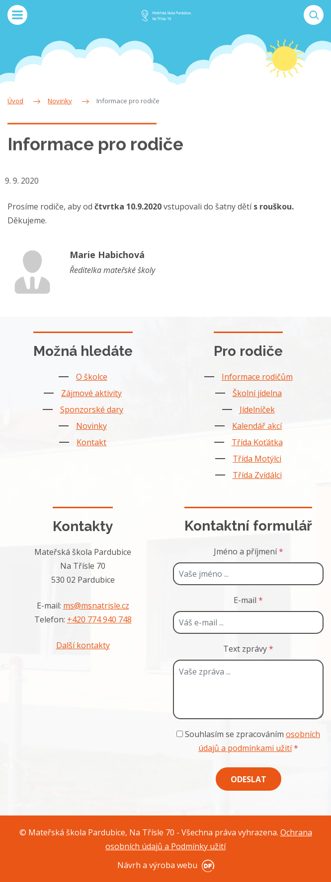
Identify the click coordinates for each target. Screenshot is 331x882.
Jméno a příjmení (248, 551)
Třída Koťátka (257, 442)
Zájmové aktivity (91, 393)
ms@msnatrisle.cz (96, 605)
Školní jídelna (257, 393)
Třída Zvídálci (257, 475)
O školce (91, 376)
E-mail (248, 600)
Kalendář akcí (257, 425)
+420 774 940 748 (99, 619)
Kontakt (91, 442)
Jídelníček (257, 409)
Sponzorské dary (91, 409)
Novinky (91, 425)
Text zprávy (248, 648)
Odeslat (248, 779)
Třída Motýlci (257, 458)
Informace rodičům (257, 376)
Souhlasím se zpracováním (248, 741)
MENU (17, 15)
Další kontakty (83, 645)
